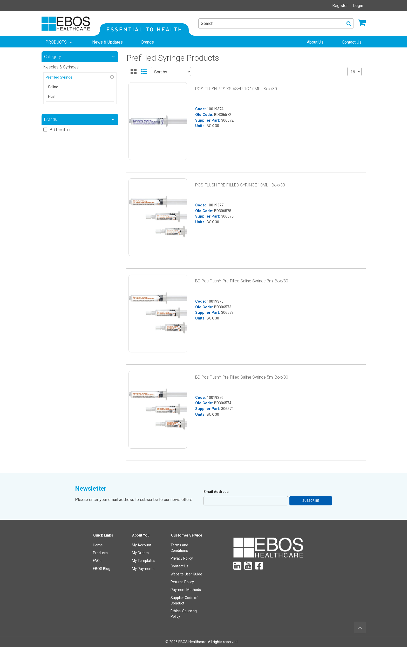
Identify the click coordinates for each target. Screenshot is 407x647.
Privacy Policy (182, 558)
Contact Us (179, 566)
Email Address (216, 492)
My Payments (143, 569)
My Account (141, 545)
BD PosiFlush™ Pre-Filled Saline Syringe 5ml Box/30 (241, 377)
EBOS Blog (101, 569)
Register (340, 5)
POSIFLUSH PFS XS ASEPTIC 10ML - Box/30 (236, 88)
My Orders (140, 553)
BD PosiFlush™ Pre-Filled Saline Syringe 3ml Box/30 (241, 281)
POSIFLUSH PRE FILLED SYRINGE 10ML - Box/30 (240, 185)
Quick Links (103, 535)
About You (141, 535)
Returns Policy (182, 582)
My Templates (143, 561)
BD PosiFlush (61, 129)
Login (358, 5)
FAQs (97, 561)
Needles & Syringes (61, 67)
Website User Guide (186, 574)
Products (100, 553)
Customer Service (186, 535)
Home (98, 545)
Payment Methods (186, 590)
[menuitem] (60, 42)
